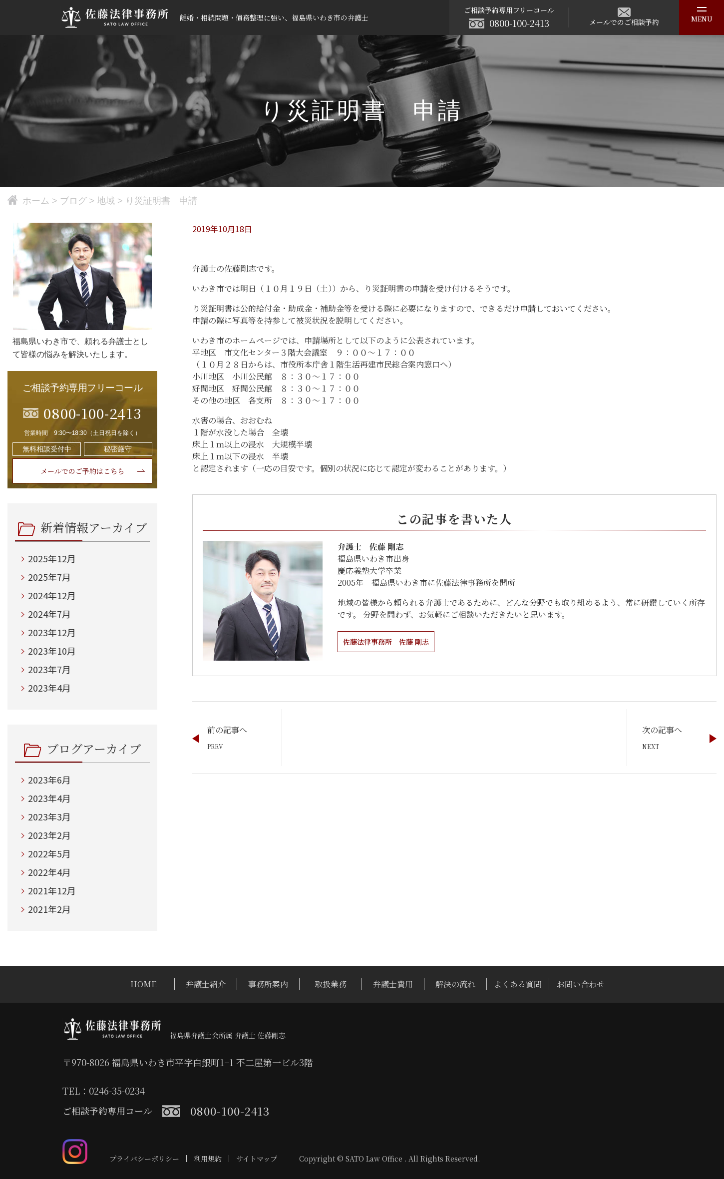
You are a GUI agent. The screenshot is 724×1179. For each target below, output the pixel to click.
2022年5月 (49, 853)
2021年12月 (52, 890)
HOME (143, 984)
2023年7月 (49, 669)
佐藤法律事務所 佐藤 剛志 (392, 641)
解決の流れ (455, 984)
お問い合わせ (581, 984)
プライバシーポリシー (144, 1158)
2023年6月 (49, 779)
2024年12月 (52, 595)
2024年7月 (49, 613)
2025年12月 (52, 558)
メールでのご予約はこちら (82, 471)
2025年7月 (49, 576)
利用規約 (208, 1158)
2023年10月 (52, 650)
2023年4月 (49, 687)
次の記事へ (662, 730)
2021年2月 (49, 908)
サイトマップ (256, 1158)
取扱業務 (331, 984)
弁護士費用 (393, 984)
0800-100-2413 (519, 22)
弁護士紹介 (206, 984)
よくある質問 (518, 984)
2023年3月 (49, 816)
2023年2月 (49, 834)
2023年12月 (52, 632)
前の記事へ (227, 730)
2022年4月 (49, 871)
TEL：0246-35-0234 (103, 1090)
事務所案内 (268, 984)
